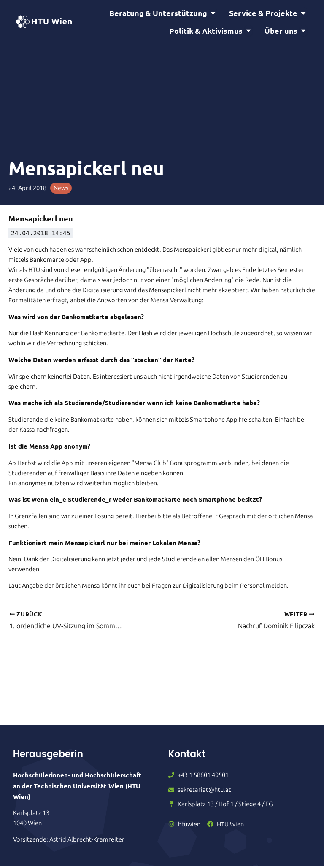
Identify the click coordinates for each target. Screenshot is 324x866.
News (61, 188)
